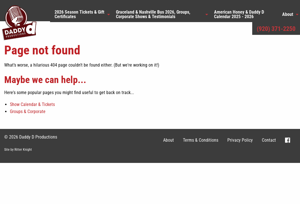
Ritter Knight (23, 150)
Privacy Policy (240, 140)
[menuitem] (80, 14)
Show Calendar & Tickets (32, 104)
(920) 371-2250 (276, 28)
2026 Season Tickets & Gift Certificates (79, 14)
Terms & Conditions (200, 140)
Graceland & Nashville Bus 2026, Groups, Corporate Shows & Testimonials (153, 14)
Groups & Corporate (28, 111)
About (287, 14)
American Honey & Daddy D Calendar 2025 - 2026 (239, 14)
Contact (269, 140)
